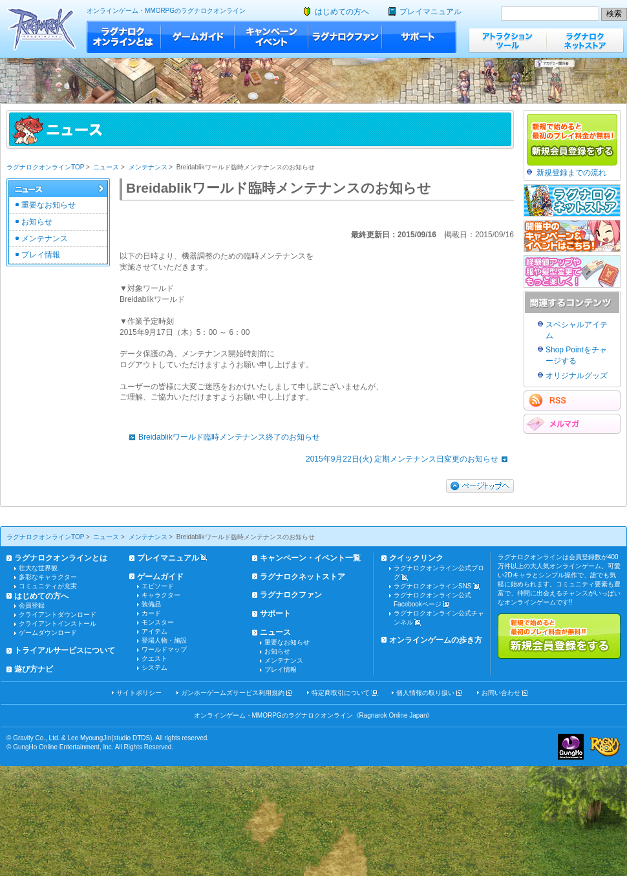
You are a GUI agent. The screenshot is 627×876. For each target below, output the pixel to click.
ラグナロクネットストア (585, 40)
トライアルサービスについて (64, 650)
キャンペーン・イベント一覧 (310, 557)
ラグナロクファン (345, 37)
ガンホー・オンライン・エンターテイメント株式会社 (571, 747)
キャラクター (161, 595)
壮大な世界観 (38, 568)
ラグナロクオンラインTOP (45, 167)
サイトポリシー (139, 692)
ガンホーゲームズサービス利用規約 (232, 692)
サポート (419, 37)
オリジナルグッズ (577, 375)
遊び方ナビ (33, 669)
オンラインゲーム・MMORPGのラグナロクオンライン (166, 10)
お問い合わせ (501, 692)
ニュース (106, 167)
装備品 (151, 604)
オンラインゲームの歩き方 (435, 640)
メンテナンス (148, 167)
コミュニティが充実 (48, 586)
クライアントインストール (57, 623)
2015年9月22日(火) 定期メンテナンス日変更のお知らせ (410, 459)
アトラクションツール (507, 40)
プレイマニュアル (430, 11)
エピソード (158, 586)
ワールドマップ (164, 649)
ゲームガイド (198, 37)
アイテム (154, 631)
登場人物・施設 (164, 640)
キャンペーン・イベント (271, 37)
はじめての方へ (342, 11)
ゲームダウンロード (48, 632)
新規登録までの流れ (571, 172)
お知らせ (36, 221)
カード (151, 613)
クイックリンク (416, 557)
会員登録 (32, 605)
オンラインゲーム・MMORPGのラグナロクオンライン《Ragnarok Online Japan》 (314, 715)
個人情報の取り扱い (425, 692)
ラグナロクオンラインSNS (433, 586)
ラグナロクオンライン (41, 28)
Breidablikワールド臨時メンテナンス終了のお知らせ (221, 437)
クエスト (154, 658)
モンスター (158, 622)
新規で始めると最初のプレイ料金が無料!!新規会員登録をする (559, 636)
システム (154, 667)
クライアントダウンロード (57, 614)
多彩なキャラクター (48, 577)
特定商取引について (341, 692)
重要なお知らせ (48, 204)
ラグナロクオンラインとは (124, 37)
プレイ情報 (40, 254)
